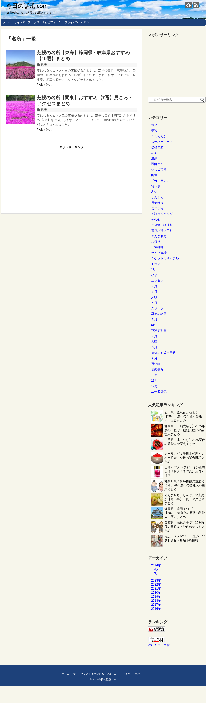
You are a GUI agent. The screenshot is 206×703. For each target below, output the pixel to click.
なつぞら (157, 208)
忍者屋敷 (157, 147)
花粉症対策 (159, 330)
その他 (155, 219)
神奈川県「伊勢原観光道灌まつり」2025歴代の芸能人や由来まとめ (184, 485)
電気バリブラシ (162, 230)
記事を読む (44, 84)
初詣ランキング (162, 213)
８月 (154, 347)
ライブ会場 (159, 252)
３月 (154, 291)
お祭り (155, 241)
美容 (154, 130)
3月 (156, 573)
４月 (154, 302)
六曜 (154, 341)
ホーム (6, 22)
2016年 (156, 608)
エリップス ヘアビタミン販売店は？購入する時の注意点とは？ (184, 471)
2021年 (156, 588)
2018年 (156, 600)
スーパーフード (162, 141)
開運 (154, 175)
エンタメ (157, 280)
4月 (156, 569)
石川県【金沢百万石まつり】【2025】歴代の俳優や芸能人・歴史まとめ (184, 416)
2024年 (156, 565)
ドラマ (155, 263)
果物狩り (157, 202)
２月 (154, 286)
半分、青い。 (160, 180)
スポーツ (157, 308)
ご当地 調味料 (162, 225)
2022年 (156, 584)
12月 (154, 386)
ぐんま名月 (159, 236)
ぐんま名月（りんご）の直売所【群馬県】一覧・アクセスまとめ (184, 499)
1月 (153, 269)
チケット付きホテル (165, 258)
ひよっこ (157, 275)
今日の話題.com (27, 6)
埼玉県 (155, 186)
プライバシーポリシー (78, 22)
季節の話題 (159, 313)
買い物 (155, 363)
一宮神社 (157, 247)
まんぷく (157, 197)
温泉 (154, 158)
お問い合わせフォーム (47, 22)
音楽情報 (157, 369)
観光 (44, 64)
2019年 (156, 596)
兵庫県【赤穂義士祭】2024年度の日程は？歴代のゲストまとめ (184, 526)
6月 (153, 325)
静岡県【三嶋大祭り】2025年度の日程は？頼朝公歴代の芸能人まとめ (184, 430)
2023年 (156, 580)
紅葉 (154, 152)
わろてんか (159, 136)
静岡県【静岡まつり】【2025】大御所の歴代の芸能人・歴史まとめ (184, 513)
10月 (154, 375)
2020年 (156, 592)
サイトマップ (22, 22)
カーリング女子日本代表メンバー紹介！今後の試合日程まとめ (184, 457)
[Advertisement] (38, 176)
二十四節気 (159, 391)
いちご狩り (159, 169)
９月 (154, 358)
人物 (154, 297)
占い (154, 191)
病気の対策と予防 (163, 352)
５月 (154, 319)
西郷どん (157, 164)
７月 (154, 336)
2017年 (156, 604)
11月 (154, 380)
